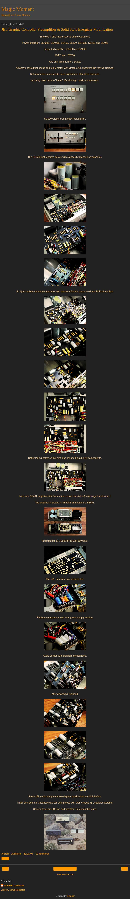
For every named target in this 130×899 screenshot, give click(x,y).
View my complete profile (13, 890)
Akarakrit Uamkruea (14, 885)
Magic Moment (18, 9)
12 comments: (42, 854)
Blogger (71, 896)
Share (5, 859)
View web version (65, 874)
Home (65, 869)
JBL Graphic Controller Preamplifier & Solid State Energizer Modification (57, 29)
